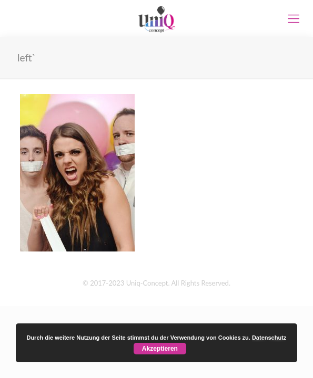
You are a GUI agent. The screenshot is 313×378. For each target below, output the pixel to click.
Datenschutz (269, 337)
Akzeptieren (160, 348)
